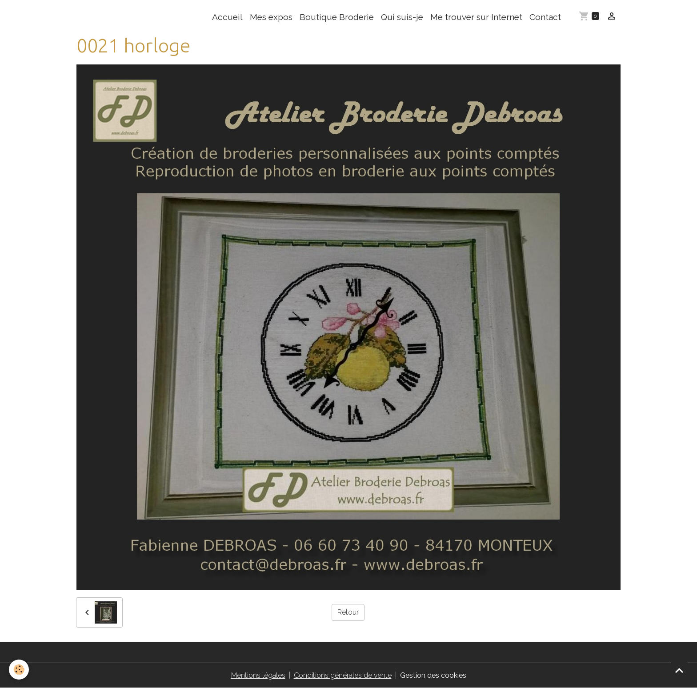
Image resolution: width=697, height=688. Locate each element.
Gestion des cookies (433, 675)
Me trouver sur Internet (476, 17)
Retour (348, 612)
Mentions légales (258, 675)
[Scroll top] (679, 670)
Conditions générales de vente (343, 675)
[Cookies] (19, 670)
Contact (545, 17)
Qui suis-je (402, 17)
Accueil (227, 17)
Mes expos (271, 17)
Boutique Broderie (337, 17)
